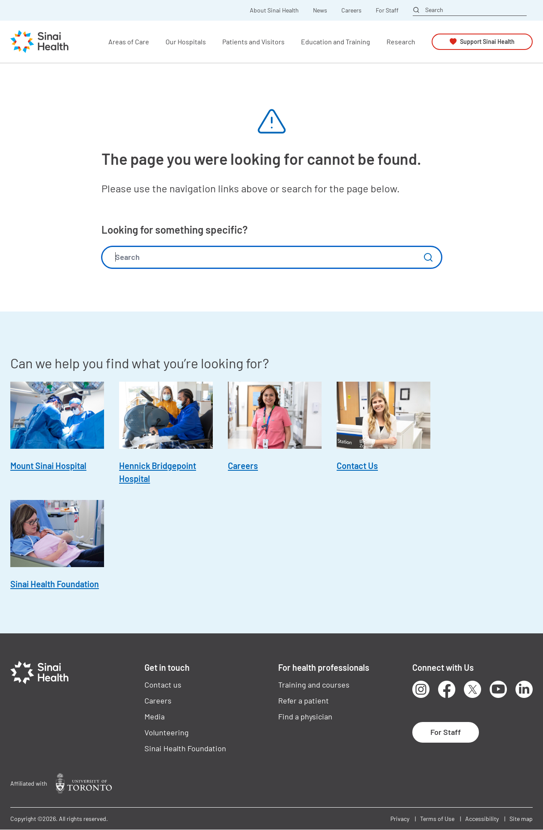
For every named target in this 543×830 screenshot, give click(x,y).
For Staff (387, 10)
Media (154, 716)
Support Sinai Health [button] (487, 41)
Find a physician (305, 716)
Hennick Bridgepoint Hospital (157, 472)
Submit (428, 257)
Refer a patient (303, 700)
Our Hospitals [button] (186, 41)
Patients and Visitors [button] (253, 41)
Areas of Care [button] (128, 41)
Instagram (420, 689)
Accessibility (482, 818)
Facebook (446, 689)
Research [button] (401, 41)
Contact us (162, 684)
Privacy (399, 818)
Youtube (498, 689)
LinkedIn (524, 689)
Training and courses (314, 684)
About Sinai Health (274, 10)
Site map (521, 818)
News (320, 10)
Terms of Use (437, 818)
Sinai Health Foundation (54, 584)
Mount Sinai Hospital (48, 465)
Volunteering (166, 732)
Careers (351, 10)
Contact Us (357, 465)
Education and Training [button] (335, 41)
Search (434, 9)
